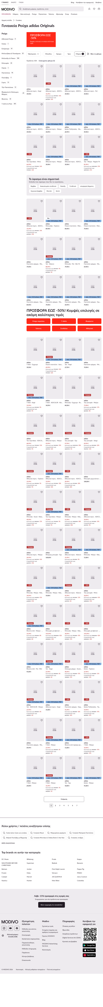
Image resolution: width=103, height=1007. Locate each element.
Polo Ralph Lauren (58, 919)
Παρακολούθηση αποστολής (28, 993)
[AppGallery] (89, 1005)
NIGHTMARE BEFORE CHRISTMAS (10, 914)
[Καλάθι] (99, 8)
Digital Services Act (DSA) (71, 987)
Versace (54, 922)
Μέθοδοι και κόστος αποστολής (29, 980)
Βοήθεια (98, 2)
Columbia (80, 930)
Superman (30, 912)
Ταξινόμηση (33, 60)
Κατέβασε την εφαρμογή (85, 2)
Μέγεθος (48, 60)
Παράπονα (25, 1002)
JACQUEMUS (57, 926)
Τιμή (69, 60)
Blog (72, 2)
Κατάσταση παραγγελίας (31, 988)
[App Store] (89, 1000)
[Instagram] (4, 977)
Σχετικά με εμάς (47, 976)
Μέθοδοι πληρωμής (29, 998)
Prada (54, 909)
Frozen (4, 922)
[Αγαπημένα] (94, 8)
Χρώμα (58, 60)
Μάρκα (80, 60)
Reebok (54, 912)
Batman (4, 919)
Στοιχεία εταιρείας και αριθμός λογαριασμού (50, 981)
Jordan (29, 919)
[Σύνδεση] (89, 8)
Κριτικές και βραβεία (69, 991)
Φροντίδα (65, 979)
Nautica (4, 930)
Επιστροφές (26, 984)
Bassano (80, 912)
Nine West (55, 930)
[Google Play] (89, 995)
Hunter (29, 930)
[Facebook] (16, 977)
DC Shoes (5, 909)
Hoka (28, 922)
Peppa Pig (80, 919)
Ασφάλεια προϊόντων (70, 983)
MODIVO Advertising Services (49, 994)
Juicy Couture (82, 926)
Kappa (79, 909)
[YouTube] (10, 977)
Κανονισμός (46, 999)
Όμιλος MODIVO (48, 985)
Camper (4, 926)
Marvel (29, 926)
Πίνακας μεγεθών (68, 976)
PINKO (79, 922)
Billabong (30, 909)
